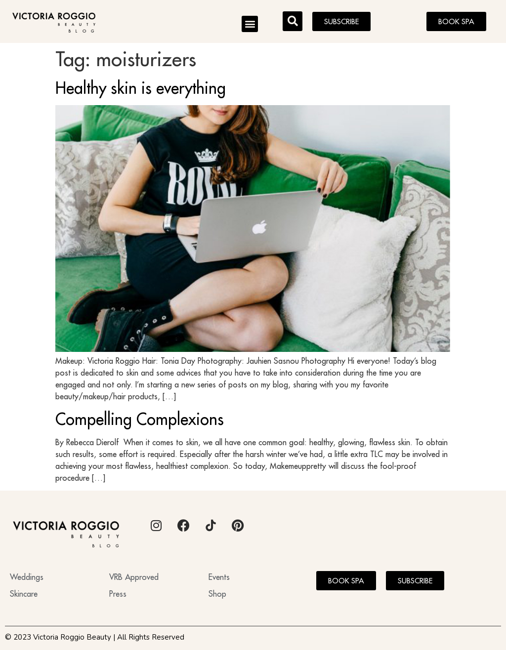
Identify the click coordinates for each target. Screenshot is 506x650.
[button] (250, 24)
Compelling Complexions (139, 419)
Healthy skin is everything (140, 87)
